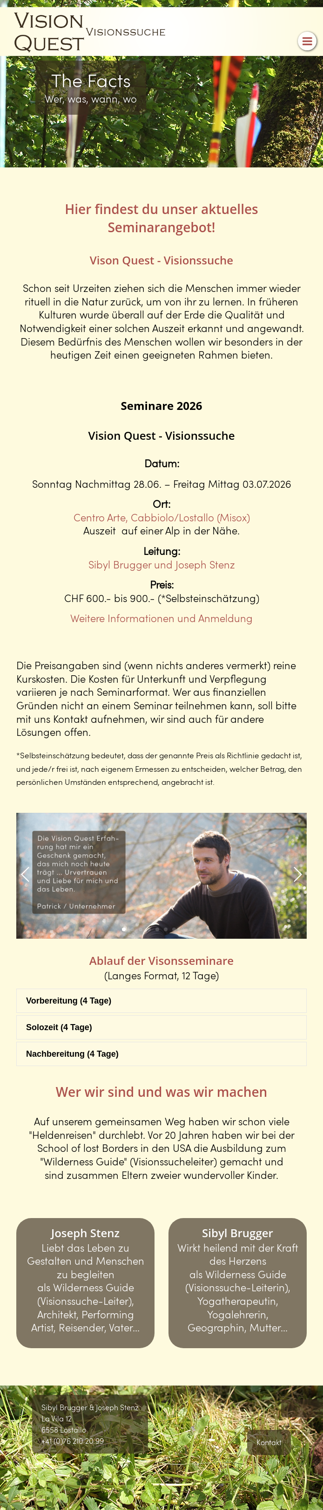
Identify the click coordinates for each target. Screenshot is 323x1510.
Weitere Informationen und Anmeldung (161, 618)
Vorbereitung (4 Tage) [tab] (68, 1000)
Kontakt (269, 1442)
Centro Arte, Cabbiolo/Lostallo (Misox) (162, 517)
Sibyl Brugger (237, 1232)
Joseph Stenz (85, 1232)
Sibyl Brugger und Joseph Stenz (161, 564)
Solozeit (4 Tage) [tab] (59, 1027)
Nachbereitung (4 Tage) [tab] (72, 1054)
